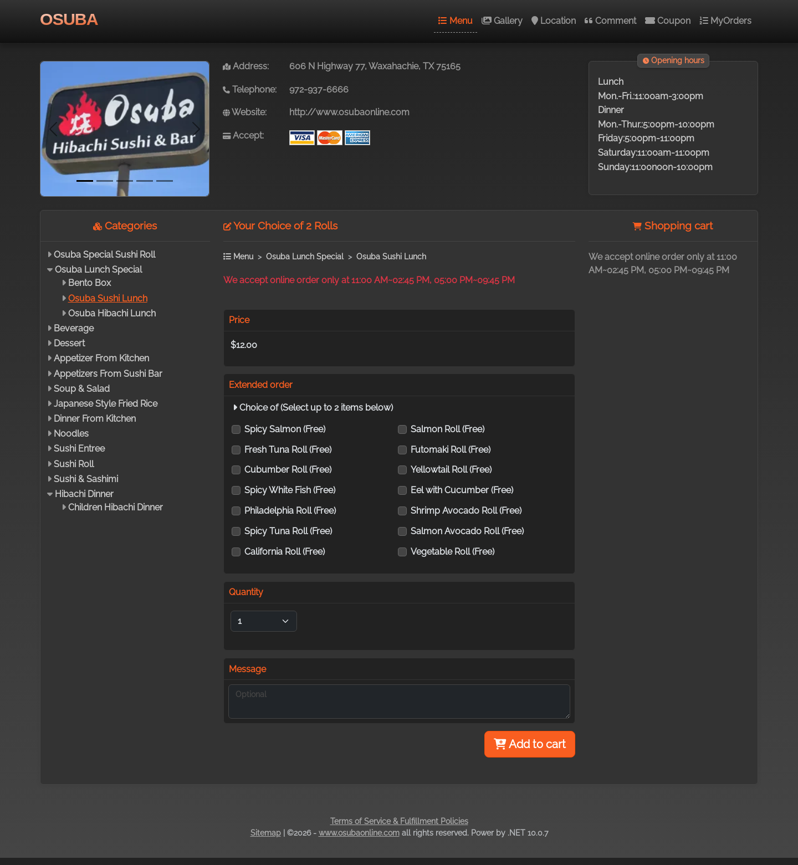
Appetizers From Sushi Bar (108, 373)
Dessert (69, 343)
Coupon (667, 21)
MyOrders (725, 21)
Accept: (243, 135)
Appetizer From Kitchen (101, 358)
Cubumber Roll (287, 469)
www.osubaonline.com (359, 832)
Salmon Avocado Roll (467, 531)
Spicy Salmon (284, 429)
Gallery (502, 21)
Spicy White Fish (289, 490)
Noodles (71, 433)
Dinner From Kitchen (95, 418)
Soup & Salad (82, 388)
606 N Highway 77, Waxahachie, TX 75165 (375, 66)
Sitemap (265, 832)
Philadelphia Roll (290, 510)
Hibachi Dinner (84, 494)
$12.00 (244, 345)
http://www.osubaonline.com (349, 112)
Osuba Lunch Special (98, 269)
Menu (455, 21)
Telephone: (250, 89)
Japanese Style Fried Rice (105, 403)
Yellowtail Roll (451, 469)
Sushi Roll (74, 464)
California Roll (284, 551)
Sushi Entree (79, 448)
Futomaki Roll (450, 449)
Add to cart (530, 744)
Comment (610, 21)
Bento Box (89, 283)
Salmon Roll (447, 429)
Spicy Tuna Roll (288, 531)
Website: (245, 112)
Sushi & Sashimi (86, 479)
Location (553, 21)
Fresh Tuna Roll (287, 449)
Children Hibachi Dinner (115, 507)
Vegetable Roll (452, 551)
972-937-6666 (319, 89)
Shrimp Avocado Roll (466, 510)
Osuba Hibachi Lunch (112, 313)
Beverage (74, 328)
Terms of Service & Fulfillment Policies (399, 821)
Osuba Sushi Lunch (107, 298)
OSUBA (69, 18)
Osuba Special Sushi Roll (104, 254)
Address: (246, 66)
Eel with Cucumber (462, 490)
